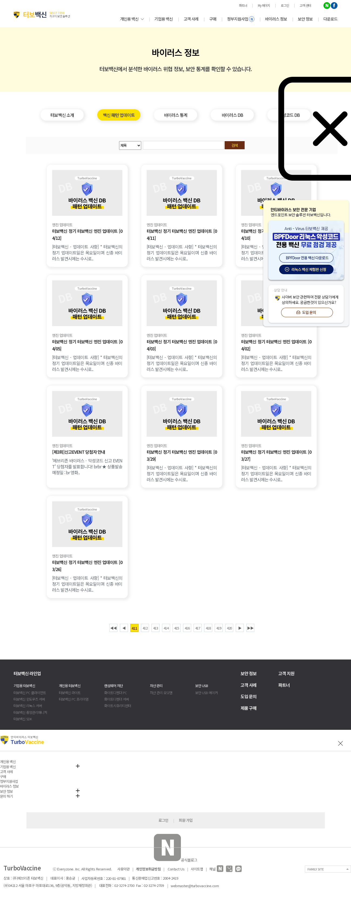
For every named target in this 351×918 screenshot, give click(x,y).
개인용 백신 (132, 19)
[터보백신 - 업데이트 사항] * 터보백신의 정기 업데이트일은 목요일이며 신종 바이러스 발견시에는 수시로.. (87, 252)
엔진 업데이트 (62, 224)
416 (187, 628)
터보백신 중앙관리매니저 (30, 712)
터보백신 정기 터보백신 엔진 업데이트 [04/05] (87, 345)
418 (208, 628)
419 (218, 628)
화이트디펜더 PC (115, 692)
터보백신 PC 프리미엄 (73, 699)
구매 (212, 19)
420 (229, 628)
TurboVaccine (22, 867)
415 (176, 628)
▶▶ (250, 628)
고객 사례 (191, 19)
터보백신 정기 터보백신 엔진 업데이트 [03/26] (87, 565)
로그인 (163, 820)
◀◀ (113, 628)
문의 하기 (6, 796)
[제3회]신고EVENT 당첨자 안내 (78, 452)
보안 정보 (305, 19)
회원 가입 (186, 820)
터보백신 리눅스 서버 (28, 705)
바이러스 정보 (276, 19)
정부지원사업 (240, 19)
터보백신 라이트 (69, 692)
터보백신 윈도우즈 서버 (29, 699)
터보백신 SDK (23, 718)
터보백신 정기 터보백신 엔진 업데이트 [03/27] (276, 455)
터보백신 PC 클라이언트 (30, 692)
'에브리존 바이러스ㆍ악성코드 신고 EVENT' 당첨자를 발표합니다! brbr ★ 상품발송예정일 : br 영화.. (87, 466)
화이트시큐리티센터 (117, 705)
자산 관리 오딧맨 (161, 692)
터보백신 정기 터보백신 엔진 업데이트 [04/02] (276, 345)
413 (155, 628)
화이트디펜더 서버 (116, 699)
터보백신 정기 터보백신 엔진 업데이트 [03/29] (182, 455)
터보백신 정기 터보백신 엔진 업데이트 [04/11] (182, 234)
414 (166, 628)
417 (197, 628)
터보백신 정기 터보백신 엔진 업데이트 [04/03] (182, 345)
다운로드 (330, 19)
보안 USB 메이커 (206, 692)
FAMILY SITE (316, 869)
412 (145, 628)
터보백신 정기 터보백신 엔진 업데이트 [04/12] (87, 234)
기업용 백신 (163, 19)
